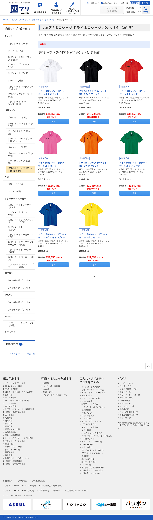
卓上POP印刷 (10, 406)
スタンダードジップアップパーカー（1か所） (21, 221)
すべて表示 (10, 331)
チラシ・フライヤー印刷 (15, 383)
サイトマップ (125, 418)
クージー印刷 (87, 444)
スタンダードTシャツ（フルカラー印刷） (20, 102)
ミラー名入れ (87, 447)
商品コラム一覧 (126, 398)
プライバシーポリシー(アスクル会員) (20, 486)
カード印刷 (9, 415)
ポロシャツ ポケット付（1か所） (20, 124)
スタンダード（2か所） (19, 73)
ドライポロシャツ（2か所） (19, 162)
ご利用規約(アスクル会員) (51, 486)
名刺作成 (8, 418)
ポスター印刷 (10, 398)
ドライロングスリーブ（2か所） (20, 95)
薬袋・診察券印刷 (12, 435)
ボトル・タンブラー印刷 (92, 442)
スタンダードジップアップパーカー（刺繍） (21, 265)
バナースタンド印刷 (13, 447)
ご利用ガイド (93, 3)
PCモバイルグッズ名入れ (92, 453)
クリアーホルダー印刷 (91, 398)
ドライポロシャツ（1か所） (19, 132)
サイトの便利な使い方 (129, 412)
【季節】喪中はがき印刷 (15, 464)
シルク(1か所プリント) (19, 280)
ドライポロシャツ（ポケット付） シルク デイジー (93, 236)
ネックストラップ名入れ (92, 421)
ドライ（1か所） (16, 51)
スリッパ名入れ (88, 416)
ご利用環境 (22, 481)
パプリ (122, 378)
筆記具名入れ (87, 395)
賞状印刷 (8, 455)
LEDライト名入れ (89, 424)
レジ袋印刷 (86, 465)
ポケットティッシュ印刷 (15, 441)
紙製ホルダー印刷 (12, 429)
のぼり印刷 (9, 444)
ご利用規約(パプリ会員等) (49, 490)
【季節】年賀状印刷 (13, 461)
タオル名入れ (87, 413)
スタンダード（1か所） (19, 43)
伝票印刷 (8, 423)
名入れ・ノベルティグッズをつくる (72, 7)
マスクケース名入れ (90, 427)
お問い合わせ (106, 3)
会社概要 (8, 481)
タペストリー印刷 (12, 450)
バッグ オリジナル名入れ (92, 433)
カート (146, 10)
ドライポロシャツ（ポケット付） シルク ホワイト (52, 92)
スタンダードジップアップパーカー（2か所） (21, 243)
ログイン (145, 3)
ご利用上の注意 (38, 481)
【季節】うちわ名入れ (91, 473)
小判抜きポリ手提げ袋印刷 (93, 467)
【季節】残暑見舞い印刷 (15, 412)
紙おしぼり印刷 (88, 459)
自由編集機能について (129, 415)
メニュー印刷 (10, 403)
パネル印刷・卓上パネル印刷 (17, 400)
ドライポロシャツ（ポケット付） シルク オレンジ (93, 164)
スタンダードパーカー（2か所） (20, 235)
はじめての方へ (126, 383)
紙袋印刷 (8, 426)
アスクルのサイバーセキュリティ (19, 495)
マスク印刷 (86, 430)
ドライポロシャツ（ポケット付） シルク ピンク (52, 164)
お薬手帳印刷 (10, 432)
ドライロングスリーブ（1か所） (20, 65)
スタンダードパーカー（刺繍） (21, 258)
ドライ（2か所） (16, 80)
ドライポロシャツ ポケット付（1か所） (20, 139)
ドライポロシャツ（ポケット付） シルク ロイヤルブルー (52, 236)
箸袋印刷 (85, 456)
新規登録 (134, 3)
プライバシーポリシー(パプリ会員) (19, 490)
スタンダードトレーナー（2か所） (19, 228)
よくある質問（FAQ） (129, 389)
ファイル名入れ (88, 401)
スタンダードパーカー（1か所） (20, 213)
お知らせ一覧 (125, 392)
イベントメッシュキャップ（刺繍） (21, 324)
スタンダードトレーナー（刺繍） (19, 250)
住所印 (46, 383)
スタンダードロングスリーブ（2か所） (21, 87)
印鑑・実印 (47, 392)
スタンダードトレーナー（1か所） (19, 206)
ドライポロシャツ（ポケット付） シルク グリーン (133, 164)
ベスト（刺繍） (15, 191)
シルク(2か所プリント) (19, 287)
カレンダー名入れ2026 (91, 387)
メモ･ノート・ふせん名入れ (93, 407)
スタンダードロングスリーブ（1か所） (21, 58)
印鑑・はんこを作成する (56, 7)
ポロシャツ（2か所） (18, 147)
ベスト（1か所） (16, 184)
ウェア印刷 (86, 418)
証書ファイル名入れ (90, 404)
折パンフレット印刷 (13, 386)
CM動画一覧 (125, 400)
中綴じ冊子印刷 (11, 389)
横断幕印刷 (9, 452)
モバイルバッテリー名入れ (93, 450)
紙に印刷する (40, 7)
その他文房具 (87, 410)
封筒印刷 (8, 421)
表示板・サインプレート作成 (93, 392)
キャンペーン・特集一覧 (23, 354)
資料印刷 (8, 395)
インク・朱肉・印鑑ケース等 (55, 395)
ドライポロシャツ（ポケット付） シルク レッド (133, 92)
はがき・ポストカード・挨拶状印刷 (19, 409)
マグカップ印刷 (88, 439)
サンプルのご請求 (127, 406)
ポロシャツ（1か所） (18, 117)
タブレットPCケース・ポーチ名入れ (97, 436)
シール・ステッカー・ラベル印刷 (19, 438)
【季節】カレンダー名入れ (93, 470)
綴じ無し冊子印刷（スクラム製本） (19, 392)
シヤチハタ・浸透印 (51, 386)
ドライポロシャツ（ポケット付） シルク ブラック (93, 92)
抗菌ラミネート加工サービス (17, 458)
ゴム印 (46, 389)
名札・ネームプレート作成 (93, 390)
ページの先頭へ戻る (148, 367)
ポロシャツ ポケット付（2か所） (20, 154)
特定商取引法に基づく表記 (76, 490)
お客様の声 (124, 409)
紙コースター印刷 (89, 462)
